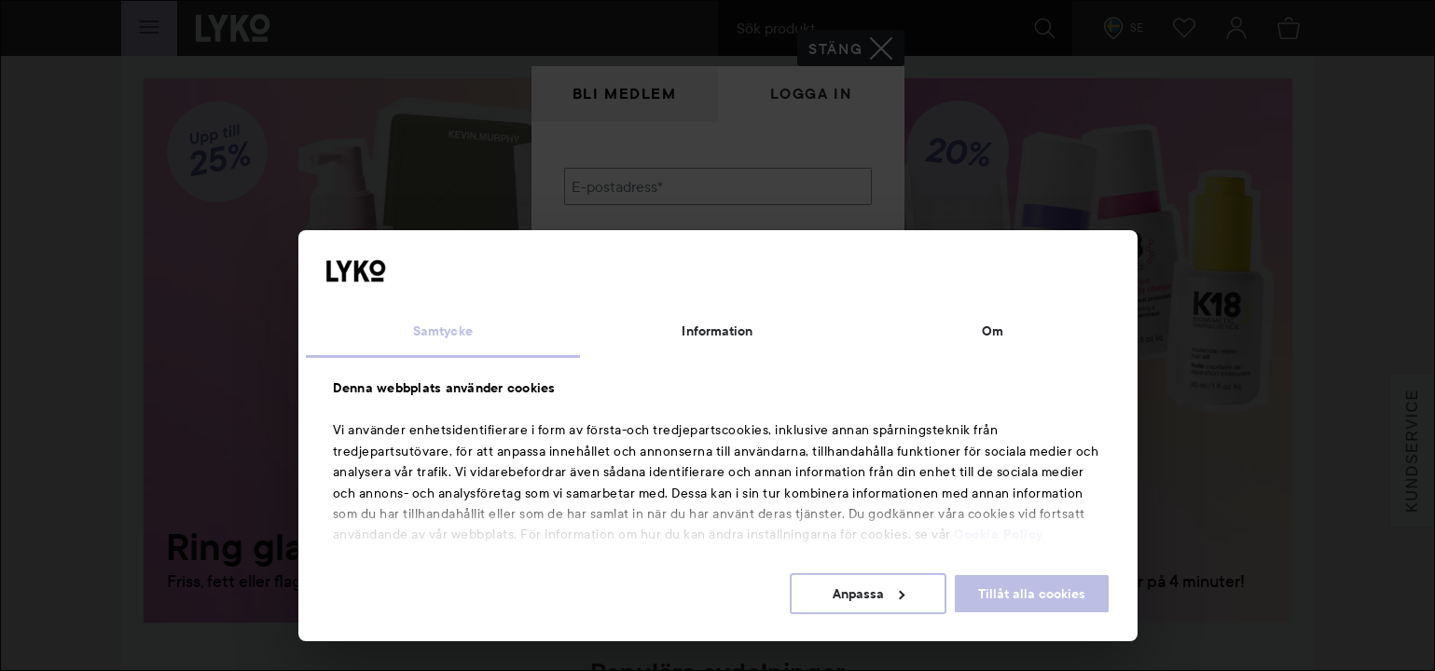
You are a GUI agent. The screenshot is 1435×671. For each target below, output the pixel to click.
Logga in (811, 94)
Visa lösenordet (823, 282)
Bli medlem (625, 94)
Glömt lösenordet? (625, 317)
